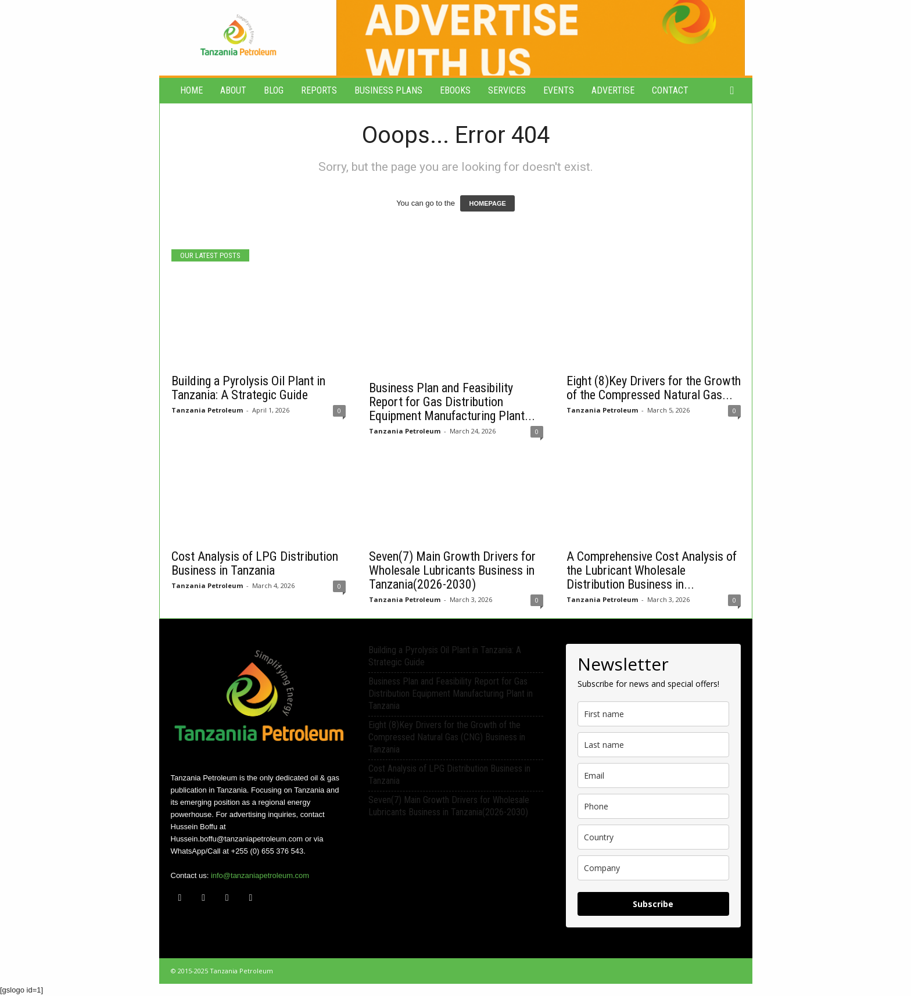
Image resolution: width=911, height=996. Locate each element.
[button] (735, 90)
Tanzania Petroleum (207, 410)
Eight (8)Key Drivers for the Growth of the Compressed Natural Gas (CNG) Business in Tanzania (446, 737)
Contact (670, 90)
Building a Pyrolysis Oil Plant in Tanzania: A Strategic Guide (248, 388)
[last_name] (653, 744)
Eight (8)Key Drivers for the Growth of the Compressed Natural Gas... (653, 388)
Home (191, 90)
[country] (653, 837)
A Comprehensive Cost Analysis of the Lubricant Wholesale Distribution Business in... (651, 570)
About (233, 90)
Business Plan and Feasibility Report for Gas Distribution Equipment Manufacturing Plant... (452, 402)
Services (507, 90)
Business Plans (388, 90)
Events (558, 90)
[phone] (653, 806)
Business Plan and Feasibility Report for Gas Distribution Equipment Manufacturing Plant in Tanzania (450, 693)
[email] (653, 775)
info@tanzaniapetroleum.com (260, 875)
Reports (319, 90)
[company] (653, 867)
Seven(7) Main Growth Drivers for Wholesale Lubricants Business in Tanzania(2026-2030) (452, 570)
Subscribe (653, 903)
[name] (653, 713)
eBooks (455, 90)
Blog (274, 90)
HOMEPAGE (487, 203)
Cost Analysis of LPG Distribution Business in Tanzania (254, 563)
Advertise (612, 90)
